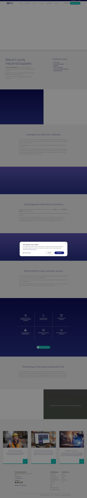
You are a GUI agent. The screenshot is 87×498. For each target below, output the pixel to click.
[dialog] (43, 249)
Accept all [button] (59, 252)
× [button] (65, 243)
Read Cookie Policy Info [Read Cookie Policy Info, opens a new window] (32, 249)
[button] (27, 252)
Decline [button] (49, 252)
